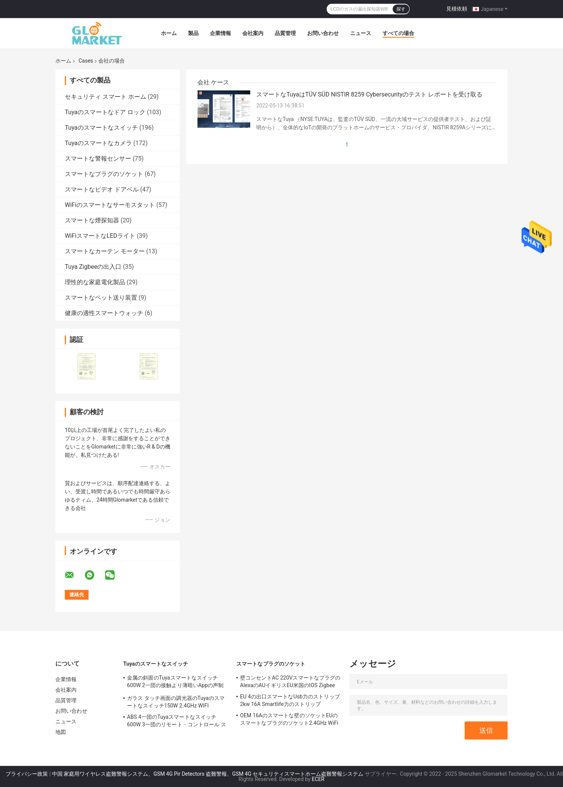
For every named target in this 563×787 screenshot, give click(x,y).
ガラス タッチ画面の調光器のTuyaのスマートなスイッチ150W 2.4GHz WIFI (176, 702)
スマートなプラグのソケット (104, 174)
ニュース (360, 33)
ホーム (169, 33)
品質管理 (285, 33)
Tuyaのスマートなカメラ (98, 143)
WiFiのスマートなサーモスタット (110, 204)
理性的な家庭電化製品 (95, 282)
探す (400, 9)
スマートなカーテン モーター (105, 251)
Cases (85, 61)
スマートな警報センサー (98, 158)
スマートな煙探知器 (92, 220)
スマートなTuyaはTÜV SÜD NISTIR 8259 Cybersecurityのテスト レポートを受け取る (369, 94)
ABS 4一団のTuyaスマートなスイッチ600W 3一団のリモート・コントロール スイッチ (176, 722)
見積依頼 (456, 9)
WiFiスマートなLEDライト (100, 235)
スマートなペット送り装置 (101, 297)
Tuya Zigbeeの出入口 (93, 266)
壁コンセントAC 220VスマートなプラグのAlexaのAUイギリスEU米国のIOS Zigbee (290, 681)
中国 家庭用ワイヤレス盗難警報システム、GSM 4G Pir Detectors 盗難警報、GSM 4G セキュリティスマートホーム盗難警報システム (208, 774)
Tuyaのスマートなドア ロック (105, 112)
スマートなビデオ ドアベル (102, 189)
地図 (60, 732)
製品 (193, 33)
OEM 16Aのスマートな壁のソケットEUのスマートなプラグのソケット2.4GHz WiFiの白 (289, 720)
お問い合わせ (323, 33)
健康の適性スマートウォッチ (104, 313)
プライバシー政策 (27, 774)
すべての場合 (398, 33)
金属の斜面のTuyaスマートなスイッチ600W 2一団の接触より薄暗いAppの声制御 (175, 683)
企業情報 (220, 33)
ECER (318, 779)
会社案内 (252, 33)
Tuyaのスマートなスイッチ (101, 127)
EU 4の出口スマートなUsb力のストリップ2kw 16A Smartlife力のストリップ (290, 700)
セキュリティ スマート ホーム (105, 96)
